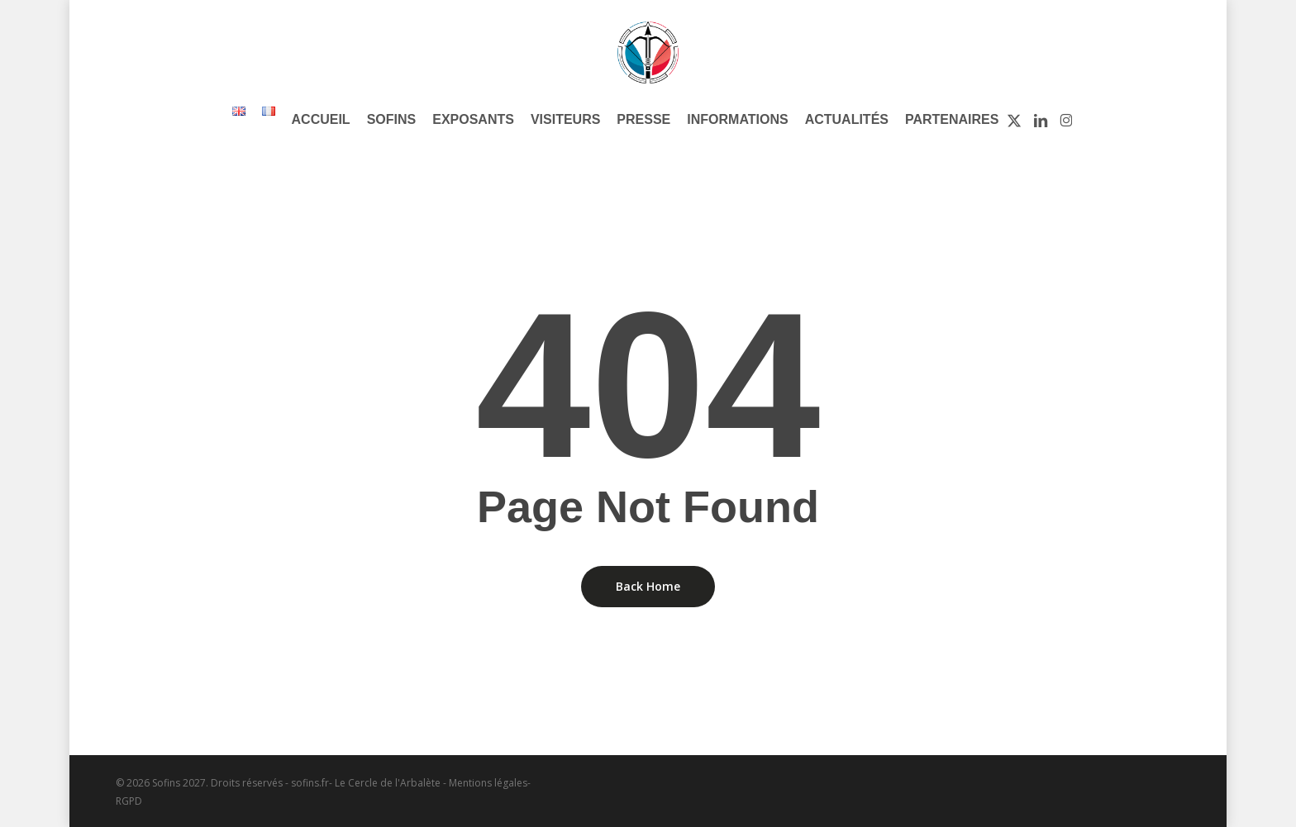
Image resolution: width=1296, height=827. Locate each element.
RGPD (129, 801)
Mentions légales (488, 783)
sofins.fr (310, 783)
